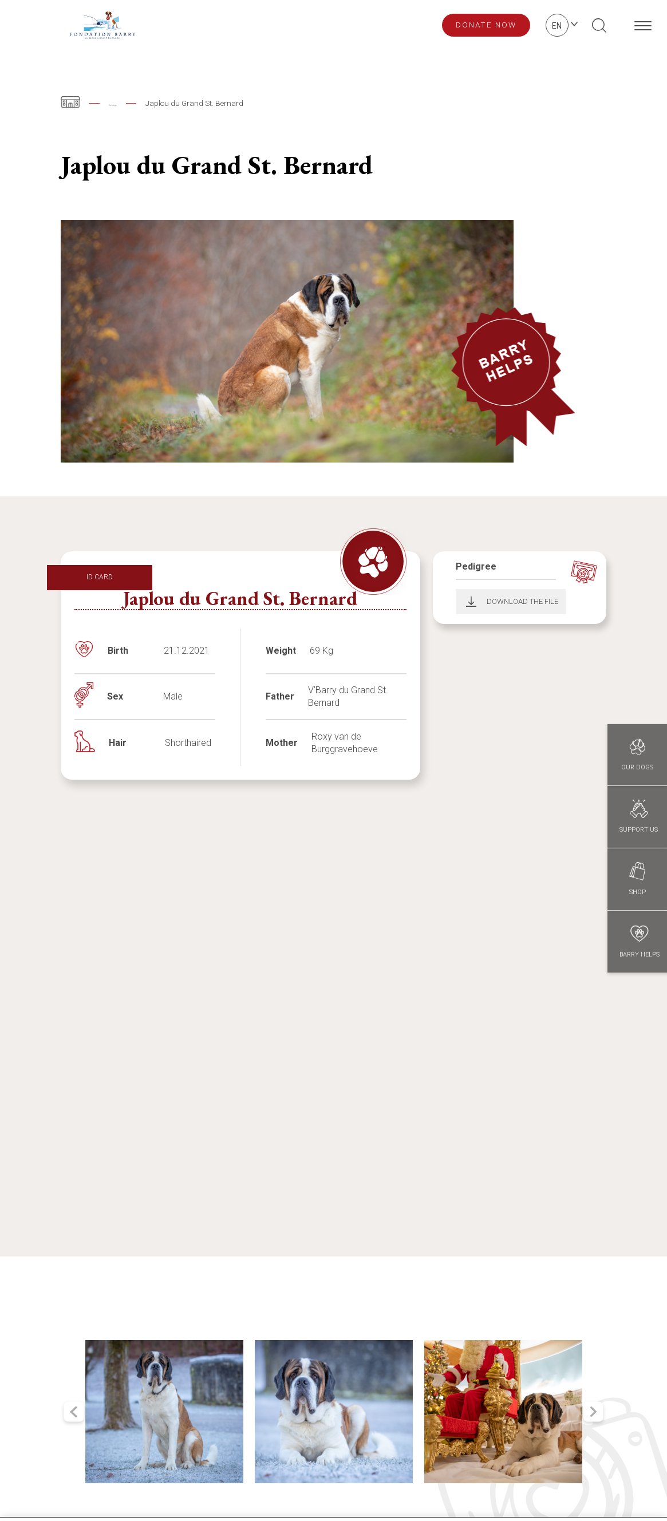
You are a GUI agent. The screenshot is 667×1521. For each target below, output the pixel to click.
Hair (118, 742)
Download (467, 602)
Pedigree (476, 566)
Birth (118, 650)
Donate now (486, 24)
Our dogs (125, 103)
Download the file (522, 601)
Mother (282, 742)
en (557, 25)
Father (280, 696)
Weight (281, 650)
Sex (115, 696)
